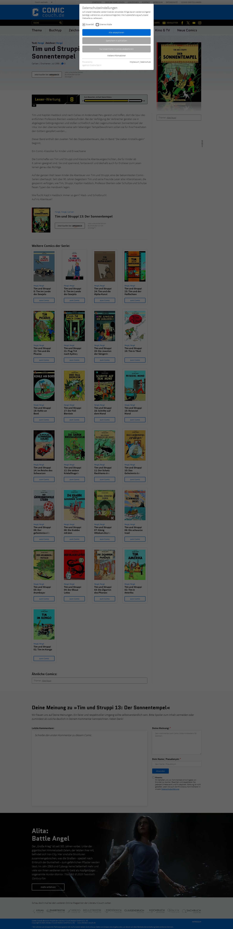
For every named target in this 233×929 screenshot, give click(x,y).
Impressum (134, 62)
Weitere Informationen (116, 55)
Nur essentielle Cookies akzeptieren (116, 48)
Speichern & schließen (116, 40)
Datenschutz (145, 62)
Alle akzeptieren (116, 32)
